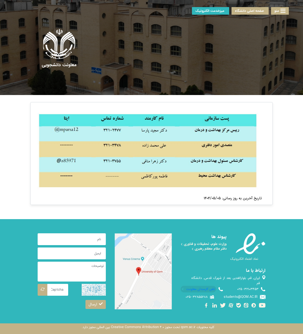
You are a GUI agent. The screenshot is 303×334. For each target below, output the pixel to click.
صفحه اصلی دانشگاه (249, 10)
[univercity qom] (59, 44)
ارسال (96, 304)
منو (279, 10)
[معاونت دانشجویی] (59, 65)
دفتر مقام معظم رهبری (209, 248)
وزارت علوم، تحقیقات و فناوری (204, 244)
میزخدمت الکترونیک (209, 10)
